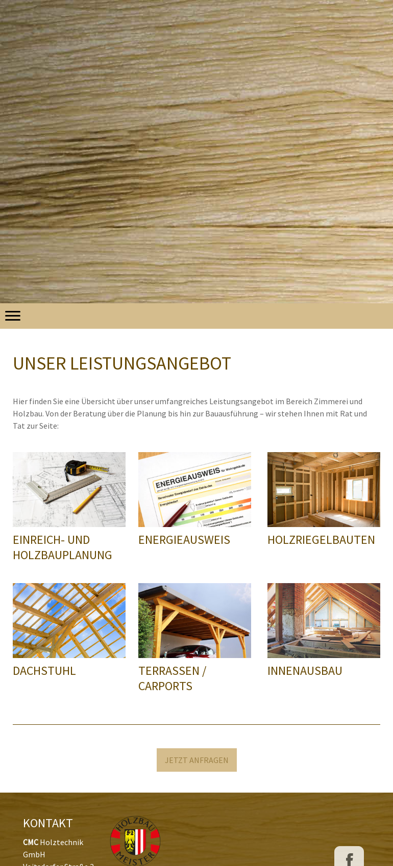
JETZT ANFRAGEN (197, 760)
